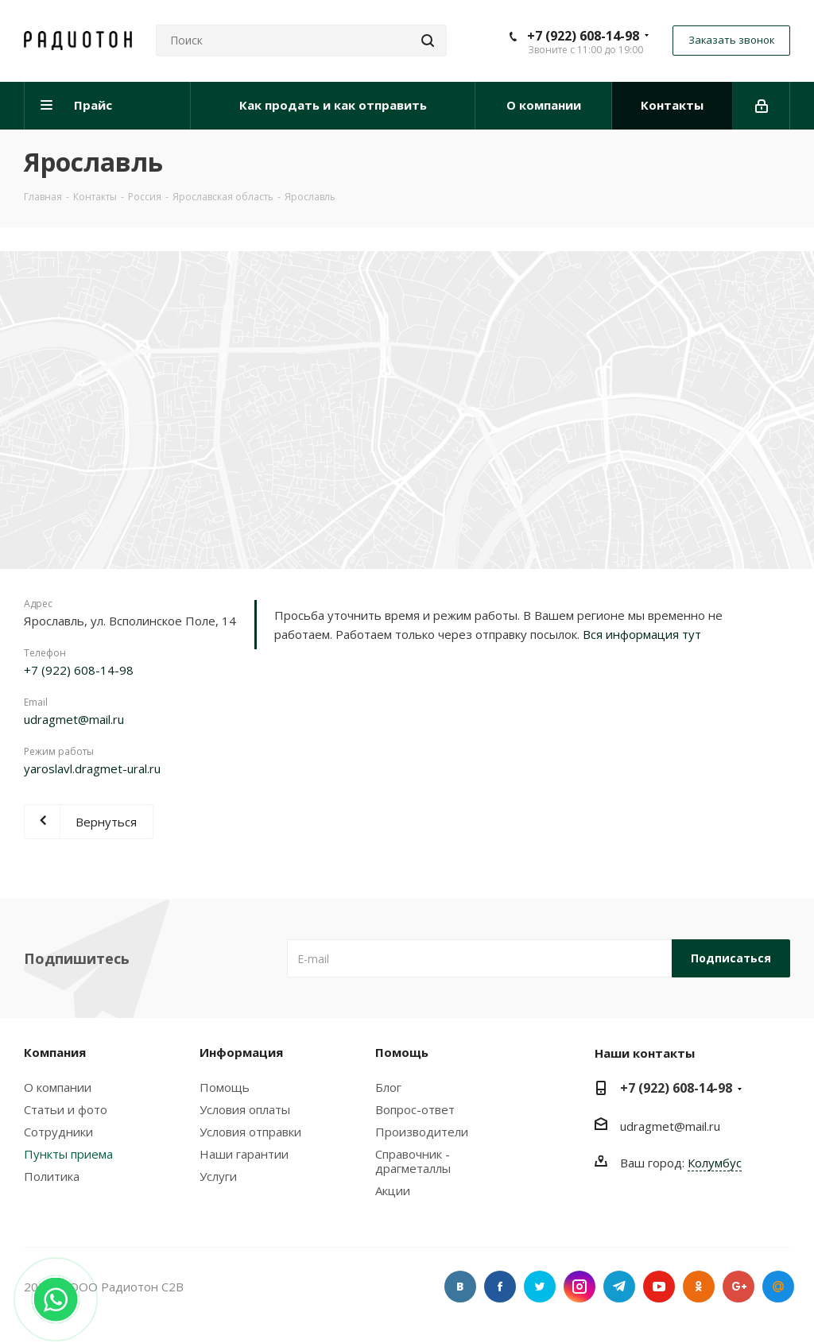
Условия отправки (250, 1132)
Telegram (619, 1286)
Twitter (540, 1286)
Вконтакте (460, 1286)
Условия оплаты (245, 1109)
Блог (388, 1087)
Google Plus (738, 1286)
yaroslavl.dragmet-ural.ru (92, 768)
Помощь (225, 1087)
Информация (241, 1052)
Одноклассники (699, 1286)
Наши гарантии (244, 1154)
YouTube (659, 1286)
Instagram (579, 1286)
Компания (55, 1052)
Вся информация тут (642, 634)
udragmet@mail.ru (74, 719)
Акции (392, 1190)
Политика (51, 1176)
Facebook (500, 1286)
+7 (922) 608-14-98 (583, 36)
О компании (57, 1087)
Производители (421, 1132)
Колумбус (715, 1163)
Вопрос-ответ (415, 1109)
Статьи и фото (65, 1109)
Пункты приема (68, 1154)
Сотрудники (58, 1132)
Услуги (218, 1176)
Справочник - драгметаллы (413, 1161)
